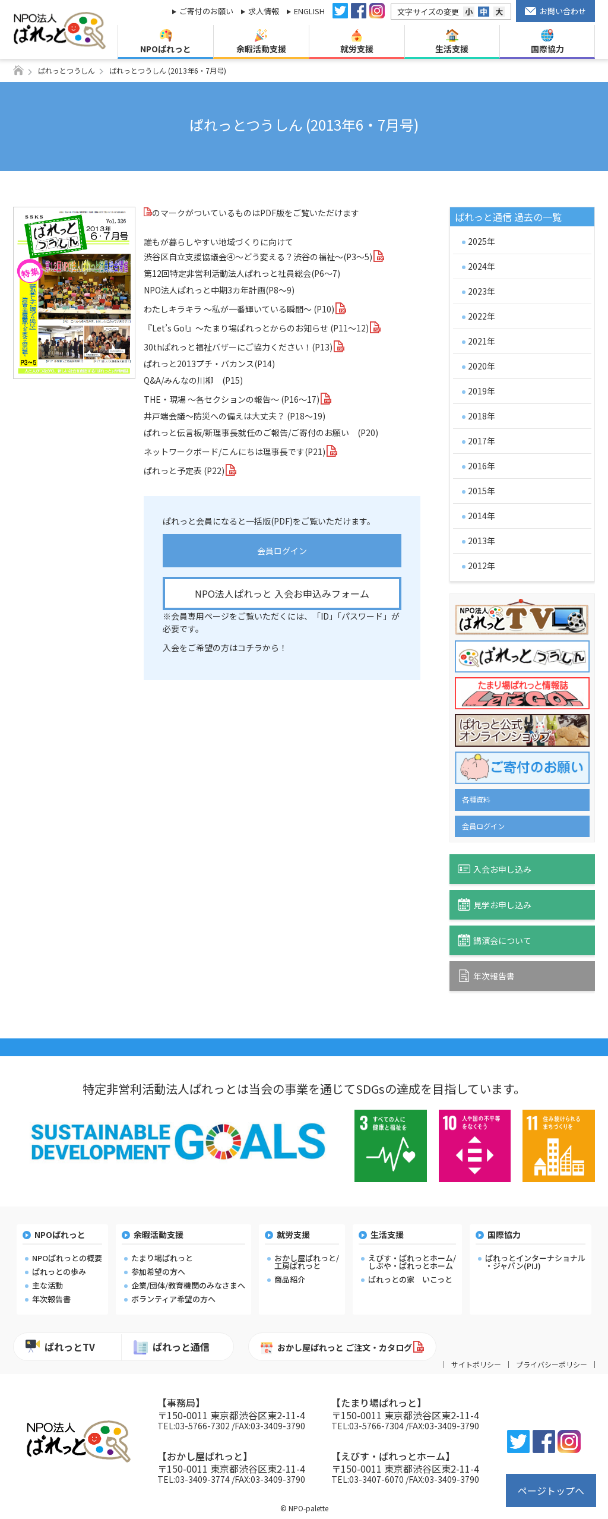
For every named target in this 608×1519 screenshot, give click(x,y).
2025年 (481, 241)
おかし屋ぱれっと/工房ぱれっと (306, 1261)
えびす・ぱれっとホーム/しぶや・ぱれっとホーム (412, 1261)
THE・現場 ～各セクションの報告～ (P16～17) (231, 399)
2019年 (481, 391)
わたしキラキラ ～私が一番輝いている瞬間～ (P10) (239, 309)
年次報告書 (486, 975)
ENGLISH (309, 11)
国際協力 (547, 42)
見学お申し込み (494, 904)
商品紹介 (289, 1279)
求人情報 (263, 11)
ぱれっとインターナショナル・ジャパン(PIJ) (535, 1261)
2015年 (481, 491)
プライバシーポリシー (551, 1364)
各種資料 (476, 799)
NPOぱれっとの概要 (67, 1258)
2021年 (481, 341)
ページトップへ (551, 1490)
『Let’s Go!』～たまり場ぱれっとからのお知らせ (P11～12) (256, 328)
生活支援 (451, 42)
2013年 (481, 541)
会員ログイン (282, 551)
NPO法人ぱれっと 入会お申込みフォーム (282, 593)
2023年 (481, 291)
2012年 (481, 565)
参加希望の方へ (158, 1271)
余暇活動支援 (261, 42)
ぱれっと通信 (172, 1347)
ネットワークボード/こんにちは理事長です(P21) (234, 451)
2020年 (481, 366)
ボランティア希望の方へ (173, 1299)
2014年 (481, 516)
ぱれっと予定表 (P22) (184, 470)
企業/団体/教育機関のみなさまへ (188, 1285)
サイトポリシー (476, 1364)
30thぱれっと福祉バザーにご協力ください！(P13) (238, 347)
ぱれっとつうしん (66, 70)
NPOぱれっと (165, 42)
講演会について (494, 940)
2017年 (481, 441)
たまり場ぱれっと (162, 1258)
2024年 (481, 266)
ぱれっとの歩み (59, 1271)
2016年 (481, 466)
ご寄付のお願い (206, 11)
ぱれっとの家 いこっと (410, 1279)
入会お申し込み (494, 869)
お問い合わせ (556, 11)
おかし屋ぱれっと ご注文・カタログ (336, 1347)
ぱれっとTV (60, 1346)
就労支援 (356, 42)
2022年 (481, 316)
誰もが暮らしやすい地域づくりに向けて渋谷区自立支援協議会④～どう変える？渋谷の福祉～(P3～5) (258, 249)
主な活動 (47, 1285)
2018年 (481, 416)
